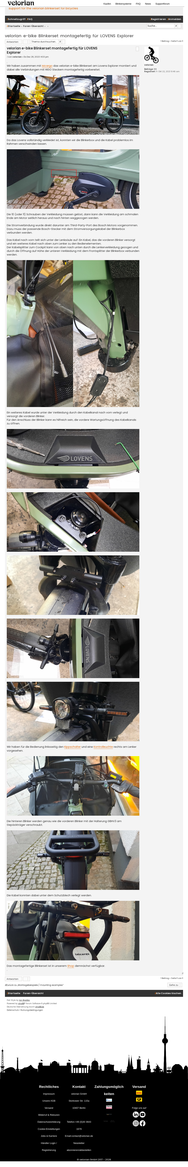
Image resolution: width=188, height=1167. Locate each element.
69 (155, 69)
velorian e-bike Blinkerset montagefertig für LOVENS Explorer (69, 36)
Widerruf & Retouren (49, 1115)
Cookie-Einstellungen (49, 1129)
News (148, 3)
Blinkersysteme (123, 3)
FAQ (138, 3)
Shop (70, 966)
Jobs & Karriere (49, 1136)
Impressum (49, 1093)
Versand (49, 1108)
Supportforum (162, 3)
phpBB (21, 1003)
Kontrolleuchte (103, 747)
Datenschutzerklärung (48, 1121)
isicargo (47, 66)
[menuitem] (29, 19)
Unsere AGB (48, 1100)
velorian (148, 65)
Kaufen (107, 3)
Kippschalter (72, 747)
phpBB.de (39, 1006)
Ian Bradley (24, 1000)
